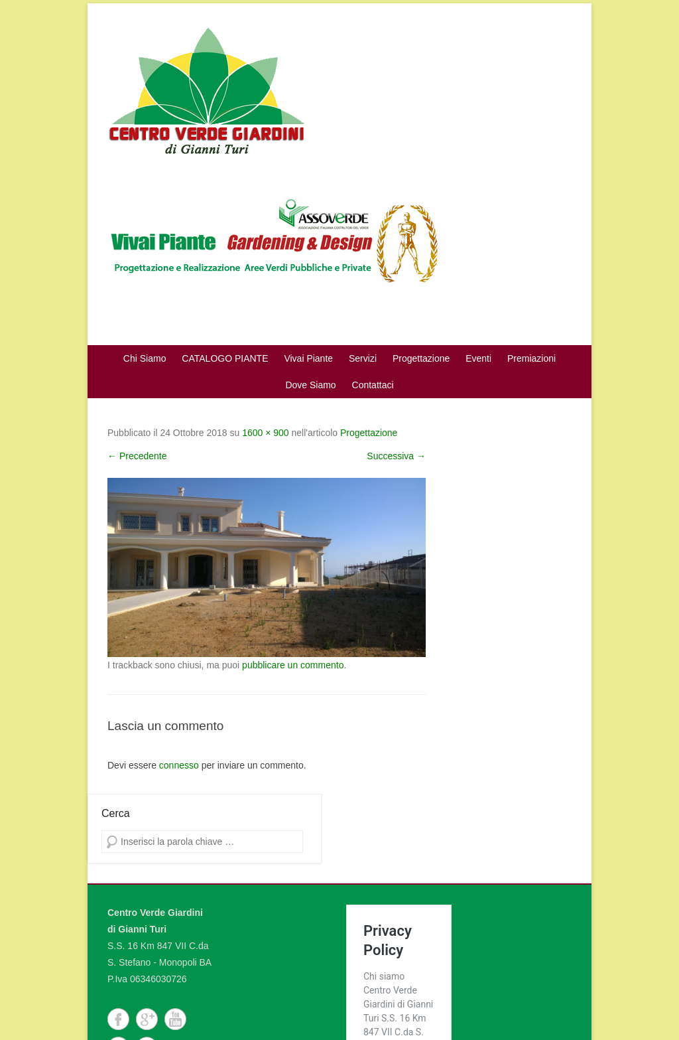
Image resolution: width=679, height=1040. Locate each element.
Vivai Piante (308, 358)
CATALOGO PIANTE (225, 358)
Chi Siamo (144, 358)
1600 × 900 (265, 432)
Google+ (147, 1019)
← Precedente (137, 456)
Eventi (478, 358)
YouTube (175, 1019)
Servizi (363, 358)
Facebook (118, 1019)
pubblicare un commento (292, 665)
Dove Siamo (310, 385)
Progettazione (421, 358)
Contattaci (373, 385)
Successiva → (396, 456)
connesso (179, 765)
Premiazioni (531, 358)
